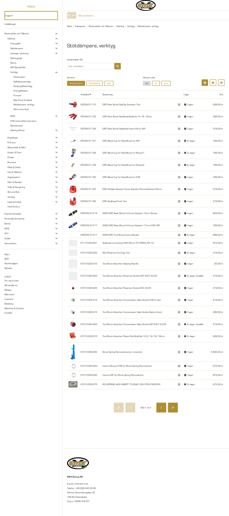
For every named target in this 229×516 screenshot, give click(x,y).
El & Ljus (12, 142)
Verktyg (14, 72)
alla (166, 83)
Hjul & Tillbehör (15, 172)
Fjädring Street (17, 130)
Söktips (7, 289)
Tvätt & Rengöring (16, 187)
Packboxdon (19, 76)
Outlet (7, 238)
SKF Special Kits (17, 67)
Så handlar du (11, 285)
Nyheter (8, 268)
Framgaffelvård (20, 90)
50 (156, 83)
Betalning (8, 303)
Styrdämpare (16, 125)
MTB (12, 116)
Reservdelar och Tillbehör (16, 33)
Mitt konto (9, 294)
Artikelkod (85, 94)
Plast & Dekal (14, 167)
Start (6, 254)
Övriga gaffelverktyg (22, 86)
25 (146, 83)
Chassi (11, 157)
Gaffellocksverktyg (22, 81)
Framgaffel (15, 43)
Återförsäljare (11, 263)
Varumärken (10, 243)
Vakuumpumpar (21, 109)
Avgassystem (14, 177)
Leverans (8, 299)
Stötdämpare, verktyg (23, 104)
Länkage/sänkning (19, 53)
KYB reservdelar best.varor (23, 120)
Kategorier (80, 26)
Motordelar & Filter (17, 147)
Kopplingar (13, 137)
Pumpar (17, 95)
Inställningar (10, 24)
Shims (13, 62)
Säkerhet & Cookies (14, 308)
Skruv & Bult (13, 191)
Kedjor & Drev (14, 152)
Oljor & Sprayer (15, 182)
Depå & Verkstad (12, 213)
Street (7, 223)
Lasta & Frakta (14, 201)
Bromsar (12, 162)
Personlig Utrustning (14, 218)
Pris (109, 83)
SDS (6, 258)
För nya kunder (11, 280)
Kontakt (8, 312)
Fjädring (11, 38)
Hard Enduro (14, 206)
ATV (6, 233)
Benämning (94, 83)
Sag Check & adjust (22, 100)
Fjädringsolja (16, 58)
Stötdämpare (16, 48)
